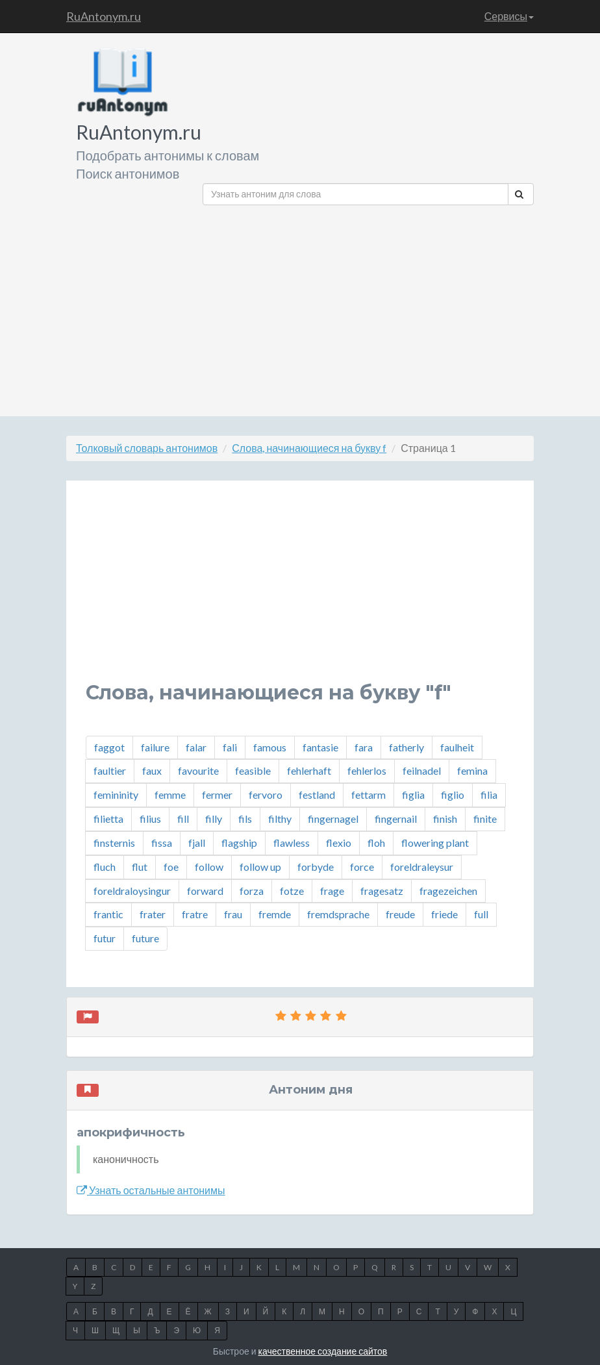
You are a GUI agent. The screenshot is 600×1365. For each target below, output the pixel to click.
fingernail (396, 818)
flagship (239, 842)
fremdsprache (338, 914)
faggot (109, 747)
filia (489, 794)
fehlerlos (366, 770)
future (145, 938)
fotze (292, 890)
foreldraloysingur (132, 890)
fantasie (320, 747)
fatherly (406, 747)
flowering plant (435, 842)
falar (196, 747)
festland (317, 794)
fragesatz (381, 890)
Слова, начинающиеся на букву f (309, 448)
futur (105, 938)
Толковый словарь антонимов (147, 448)
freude (400, 914)
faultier (110, 770)
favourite (198, 770)
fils (245, 818)
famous (269, 747)
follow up (260, 866)
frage (332, 890)
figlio (452, 794)
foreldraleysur (421, 866)
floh (376, 842)
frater (153, 914)
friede (444, 914)
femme (170, 794)
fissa (161, 842)
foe (171, 866)
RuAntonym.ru (103, 16)
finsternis (114, 842)
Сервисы (509, 16)
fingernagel (333, 818)
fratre (195, 914)
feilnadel (422, 770)
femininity (116, 794)
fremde (274, 914)
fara (364, 747)
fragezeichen (448, 890)
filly (213, 818)
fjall (196, 842)
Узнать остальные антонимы (151, 1190)
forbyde (315, 866)
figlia (413, 794)
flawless (291, 842)
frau (233, 914)
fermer (217, 794)
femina (472, 770)
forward (205, 890)
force (362, 866)
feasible (253, 770)
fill (183, 818)
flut (139, 866)
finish (445, 818)
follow (209, 866)
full (481, 914)
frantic (108, 914)
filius (150, 818)
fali (230, 747)
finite (485, 818)
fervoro (265, 794)
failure (155, 747)
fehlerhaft (309, 770)
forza (252, 890)
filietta (108, 818)
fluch (105, 866)
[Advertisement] (368, 306)
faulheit (457, 747)
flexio (338, 842)
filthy (280, 818)
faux (152, 770)
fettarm (368, 794)
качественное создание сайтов (323, 1351)
